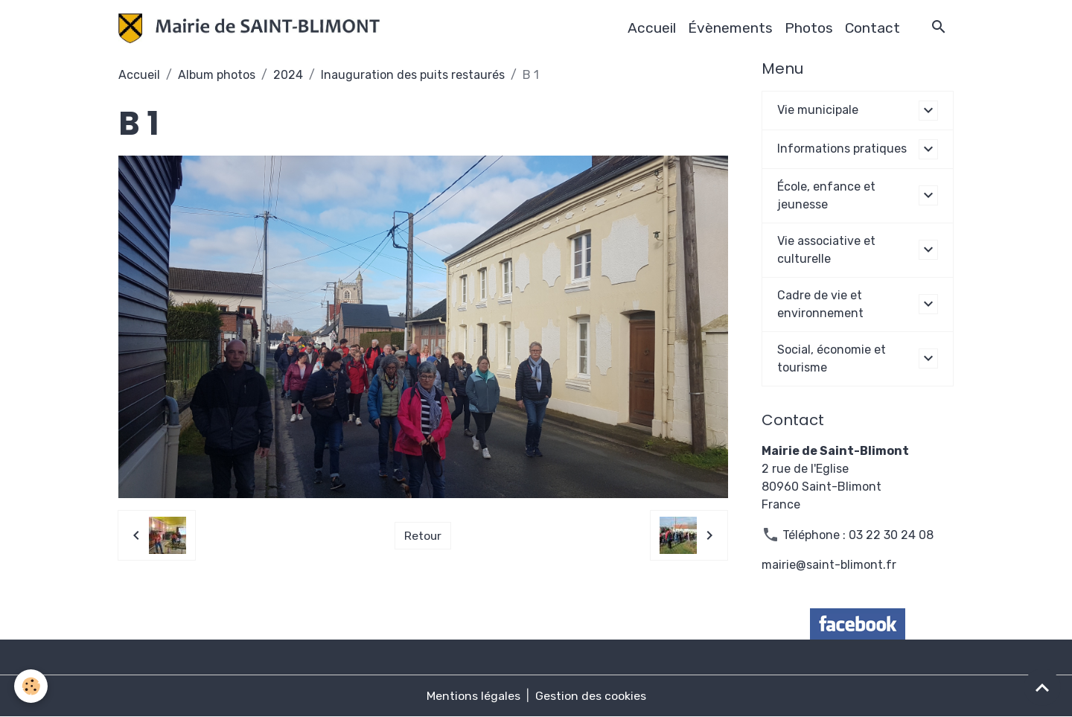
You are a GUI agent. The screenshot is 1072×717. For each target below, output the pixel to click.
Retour (423, 535)
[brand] (252, 28)
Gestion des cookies (590, 696)
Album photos (216, 75)
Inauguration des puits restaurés (413, 75)
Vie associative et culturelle (826, 250)
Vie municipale (817, 110)
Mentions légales (473, 696)
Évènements (730, 27)
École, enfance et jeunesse (826, 195)
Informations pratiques (842, 148)
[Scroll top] (1042, 687)
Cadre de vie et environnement (820, 304)
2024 (288, 75)
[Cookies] (31, 686)
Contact (872, 27)
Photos (809, 27)
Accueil (652, 27)
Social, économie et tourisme (831, 358)
